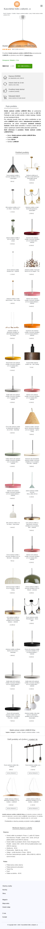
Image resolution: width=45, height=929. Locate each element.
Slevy (4, 893)
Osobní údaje (6, 907)
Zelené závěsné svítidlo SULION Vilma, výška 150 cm (32, 492)
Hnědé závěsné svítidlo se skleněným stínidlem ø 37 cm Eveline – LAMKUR (11, 800)
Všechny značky (7, 886)
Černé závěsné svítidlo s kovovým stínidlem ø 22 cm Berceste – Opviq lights (13, 556)
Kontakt (4, 917)
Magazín (4, 899)
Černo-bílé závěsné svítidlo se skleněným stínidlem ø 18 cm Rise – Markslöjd (13, 428)
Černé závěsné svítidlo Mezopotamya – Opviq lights (32, 619)
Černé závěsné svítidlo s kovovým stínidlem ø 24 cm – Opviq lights (13, 177)
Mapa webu (5, 903)
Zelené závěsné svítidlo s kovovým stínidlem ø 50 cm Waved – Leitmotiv (32, 588)
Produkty (9, 13)
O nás (4, 913)
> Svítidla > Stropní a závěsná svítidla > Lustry (21, 13)
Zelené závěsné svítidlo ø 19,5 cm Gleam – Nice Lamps (13, 239)
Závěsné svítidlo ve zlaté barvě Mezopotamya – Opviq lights (32, 209)
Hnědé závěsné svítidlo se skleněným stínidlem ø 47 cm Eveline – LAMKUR (33, 800)
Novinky (4, 889)
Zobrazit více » (28, 55)
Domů (4, 13)
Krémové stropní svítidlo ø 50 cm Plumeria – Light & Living (13, 588)
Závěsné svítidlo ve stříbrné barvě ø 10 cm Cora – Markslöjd (13, 651)
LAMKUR (5, 55)
